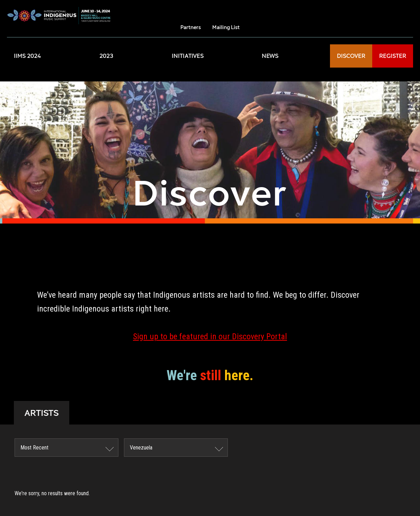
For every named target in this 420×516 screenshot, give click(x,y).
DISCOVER (351, 56)
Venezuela (141, 447)
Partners (190, 27)
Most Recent (34, 447)
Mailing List (226, 27)
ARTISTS (41, 413)
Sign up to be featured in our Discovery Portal (210, 336)
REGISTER (392, 56)
